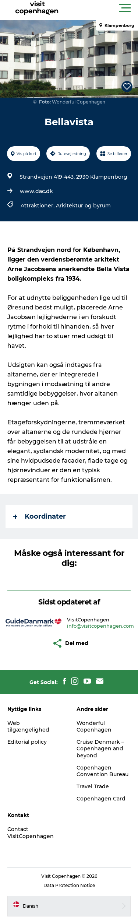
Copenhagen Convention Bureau (102, 771)
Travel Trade (93, 786)
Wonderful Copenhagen (94, 726)
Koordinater (39, 516)
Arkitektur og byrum (83, 205)
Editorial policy (27, 742)
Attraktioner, (38, 205)
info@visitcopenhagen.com (100, 626)
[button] (102, 8)
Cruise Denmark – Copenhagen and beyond (100, 748)
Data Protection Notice (69, 885)
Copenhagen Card (101, 798)
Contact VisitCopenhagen (30, 832)
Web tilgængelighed (28, 726)
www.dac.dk (36, 191)
